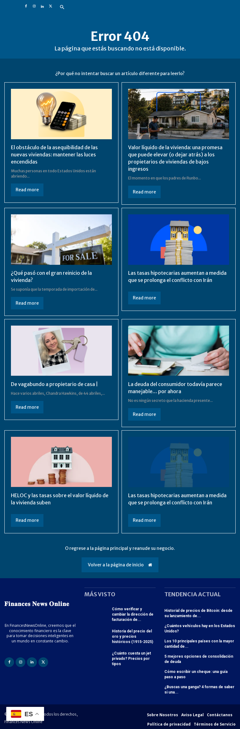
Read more (27, 189)
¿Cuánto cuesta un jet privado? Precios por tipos (131, 656)
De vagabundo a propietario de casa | (54, 383)
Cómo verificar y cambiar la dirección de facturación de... (132, 612)
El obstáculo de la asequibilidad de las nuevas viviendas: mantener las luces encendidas (54, 154)
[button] (62, 7)
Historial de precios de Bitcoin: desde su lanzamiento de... (198, 611)
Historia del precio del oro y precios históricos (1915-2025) (132, 634)
